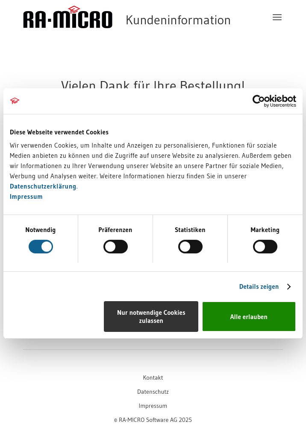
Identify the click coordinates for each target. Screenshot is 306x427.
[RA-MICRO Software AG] (127, 35)
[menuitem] (277, 17)
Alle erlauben (249, 317)
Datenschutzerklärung (43, 186)
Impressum (26, 196)
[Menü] (277, 17)
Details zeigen (259, 286)
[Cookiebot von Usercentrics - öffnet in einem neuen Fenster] (258, 101)
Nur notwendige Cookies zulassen (151, 316)
